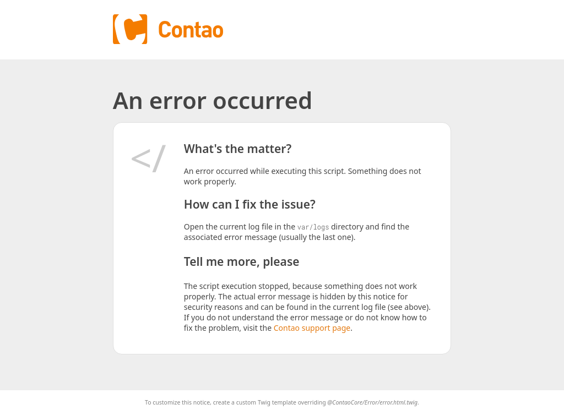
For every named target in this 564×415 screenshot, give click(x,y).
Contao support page (312, 328)
